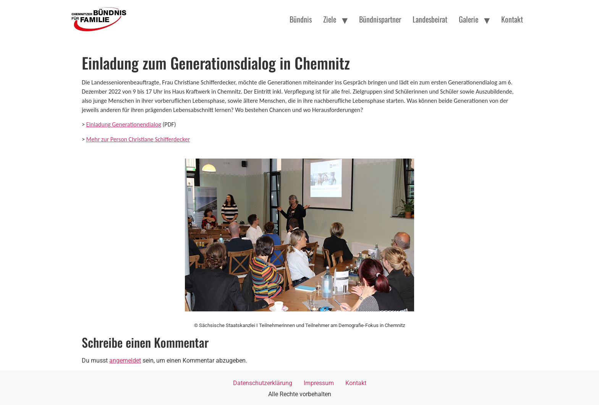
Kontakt (512, 19)
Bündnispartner (380, 19)
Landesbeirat (430, 19)
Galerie (468, 19)
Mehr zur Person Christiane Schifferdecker (138, 139)
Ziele (329, 19)
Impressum (319, 383)
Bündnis (301, 19)
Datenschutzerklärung (262, 383)
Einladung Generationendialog (123, 124)
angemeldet (125, 360)
